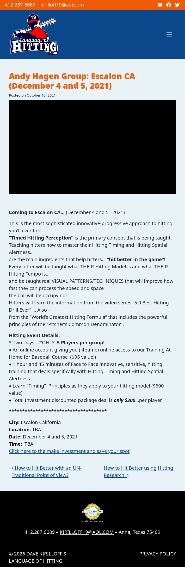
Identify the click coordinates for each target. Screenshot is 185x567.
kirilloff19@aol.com (62, 4)
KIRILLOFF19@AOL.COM (87, 532)
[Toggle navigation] (169, 34)
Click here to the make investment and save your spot (69, 451)
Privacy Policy (157, 553)
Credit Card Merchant (92, 521)
